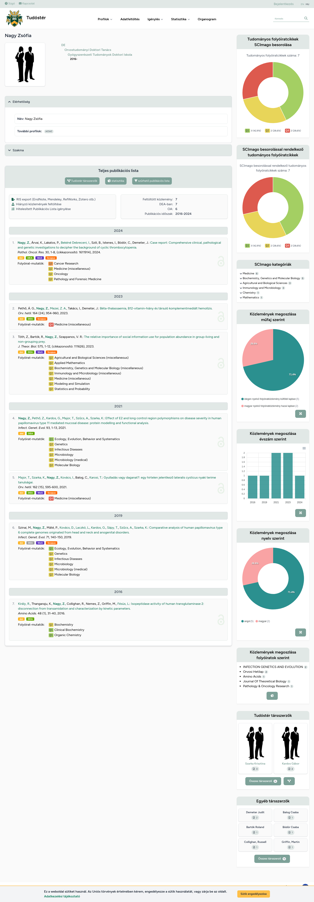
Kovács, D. (66, 527)
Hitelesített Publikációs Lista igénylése (41, 209)
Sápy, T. (112, 527)
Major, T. (68, 418)
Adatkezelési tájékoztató (62, 896)
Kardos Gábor (290, 763)
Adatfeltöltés (130, 19)
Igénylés (155, 19)
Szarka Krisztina (255, 763)
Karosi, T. (95, 477)
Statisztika (180, 19)
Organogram (207, 19)
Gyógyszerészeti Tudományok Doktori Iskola (100, 55)
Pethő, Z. (38, 418)
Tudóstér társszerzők (82, 181)
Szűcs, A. (82, 418)
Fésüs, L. (123, 604)
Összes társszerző (263, 781)
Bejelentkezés (284, 4)
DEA (29, 258)
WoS (39, 258)
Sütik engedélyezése (254, 894)
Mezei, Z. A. (58, 308)
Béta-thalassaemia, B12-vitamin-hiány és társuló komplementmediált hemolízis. (156, 308)
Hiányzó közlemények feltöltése (36, 204)
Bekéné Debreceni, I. (75, 242)
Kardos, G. (53, 418)
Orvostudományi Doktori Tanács (87, 50)
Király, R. (24, 604)
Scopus (51, 258)
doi (21, 258)
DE (63, 45)
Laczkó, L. (83, 527)
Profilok (105, 19)
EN (302, 4)
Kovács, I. (67, 477)
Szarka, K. (97, 418)
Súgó (10, 3)
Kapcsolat (27, 3)
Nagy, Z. (24, 242)
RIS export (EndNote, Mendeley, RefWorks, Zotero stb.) (54, 199)
